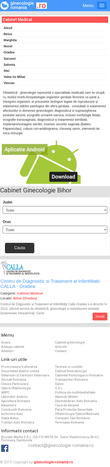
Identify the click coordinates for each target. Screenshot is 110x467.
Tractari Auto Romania (17, 422)
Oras (7, 222)
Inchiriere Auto (12, 413)
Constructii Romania (16, 409)
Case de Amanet (67, 405)
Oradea (9, 52)
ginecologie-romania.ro (53, 462)
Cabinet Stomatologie (71, 371)
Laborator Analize (14, 396)
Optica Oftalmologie (16, 388)
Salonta (9, 64)
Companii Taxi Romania (72, 418)
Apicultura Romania (15, 401)
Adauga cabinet (12, 346)
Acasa (5, 342)
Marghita (10, 40)
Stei (6, 71)
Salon (59, 383)
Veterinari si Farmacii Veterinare (25, 375)
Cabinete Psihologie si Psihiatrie (79, 375)
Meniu (88, 5)
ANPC (5, 392)
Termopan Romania (69, 422)
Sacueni (10, 58)
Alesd (8, 28)
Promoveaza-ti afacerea (19, 366)
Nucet (8, 46)
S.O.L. (59, 388)
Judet (7, 202)
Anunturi (7, 351)
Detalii (100, 316)
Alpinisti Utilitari (66, 396)
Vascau (9, 83)
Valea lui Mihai (14, 77)
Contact (60, 351)
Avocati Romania (13, 379)
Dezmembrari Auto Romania (76, 401)
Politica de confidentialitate (75, 392)
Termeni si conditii (68, 366)
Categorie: (21, 293)
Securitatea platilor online (20, 371)
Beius (8, 34)
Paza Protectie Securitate (73, 409)
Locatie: (18, 298)
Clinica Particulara (14, 383)
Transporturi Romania (71, 379)
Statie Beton (10, 418)
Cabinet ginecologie (70, 342)
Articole (61, 346)
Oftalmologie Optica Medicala (77, 413)
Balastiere (8, 405)
